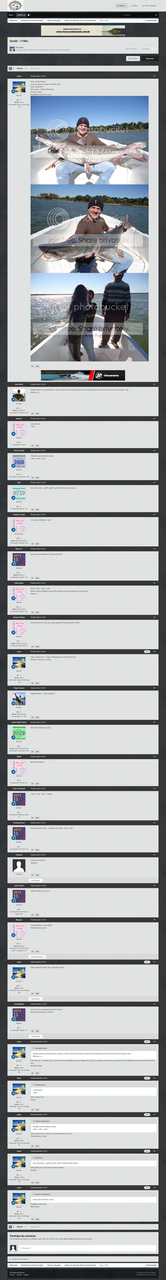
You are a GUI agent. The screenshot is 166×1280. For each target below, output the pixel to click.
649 (19, 538)
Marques (19, 920)
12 (19, 780)
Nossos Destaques (150, 6)
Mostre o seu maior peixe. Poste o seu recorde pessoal (50, 50)
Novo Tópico (133, 58)
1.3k (19, 408)
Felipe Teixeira (19, 688)
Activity (134, 6)
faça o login (68, 1239)
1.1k (19, 100)
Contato (19, 1275)
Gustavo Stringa (19, 617)
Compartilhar (131, 49)
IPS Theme (13, 1272)
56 (19, 812)
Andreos (19, 419)
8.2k (19, 712)
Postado (38, 76)
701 (19, 641)
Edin (19, 482)
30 (19, 847)
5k (19, 746)
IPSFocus (21, 1272)
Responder (150, 58)
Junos (21, 47)
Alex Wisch (19, 384)
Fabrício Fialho (19, 450)
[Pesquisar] (132, 15)
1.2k (19, 607)
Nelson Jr (19, 549)
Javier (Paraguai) (19, 788)
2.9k (19, 474)
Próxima (20, 68)
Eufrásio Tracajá (19, 515)
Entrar (12, 15)
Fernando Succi (19, 823)
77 (19, 1028)
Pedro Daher (19, 583)
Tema (12, 1275)
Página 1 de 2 (35, 68)
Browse (122, 6)
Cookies (26, 1275)
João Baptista (19, 1004)
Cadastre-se (21, 15)
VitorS (19, 757)
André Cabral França (19, 722)
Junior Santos (19, 886)
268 (19, 442)
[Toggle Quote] (34, 1048)
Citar (37, 366)
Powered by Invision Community (146, 1275)
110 (19, 944)
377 (19, 573)
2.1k (19, 506)
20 (19, 909)
